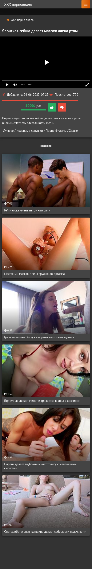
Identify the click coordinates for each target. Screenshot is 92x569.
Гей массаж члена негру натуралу (27, 210)
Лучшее (8, 131)
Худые (73, 131)
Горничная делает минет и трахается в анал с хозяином (42, 401)
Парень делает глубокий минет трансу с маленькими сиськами (40, 466)
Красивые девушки (29, 131)
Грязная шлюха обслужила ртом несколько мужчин (39, 337)
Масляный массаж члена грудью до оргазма (34, 274)
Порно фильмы (56, 131)
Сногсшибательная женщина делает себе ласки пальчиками (45, 532)
